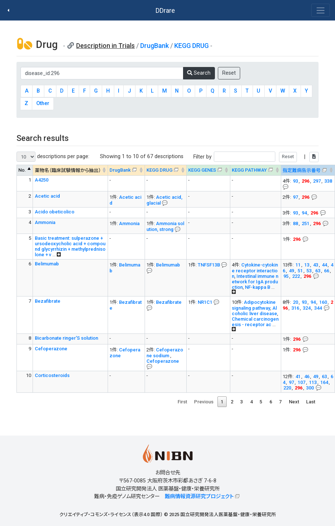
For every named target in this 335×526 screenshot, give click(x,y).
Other (42, 103)
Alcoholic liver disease (254, 310)
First (182, 401)
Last (310, 401)
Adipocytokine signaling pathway (254, 305)
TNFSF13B (209, 265)
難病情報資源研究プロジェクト (199, 496)
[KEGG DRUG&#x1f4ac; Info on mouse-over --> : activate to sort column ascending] (165, 170)
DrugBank (154, 45)
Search (199, 73)
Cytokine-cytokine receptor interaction (255, 270)
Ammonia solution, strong (165, 226)
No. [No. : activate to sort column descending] (22, 170)
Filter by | (256, 157)
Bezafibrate (47, 301)
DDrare (165, 10)
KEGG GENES (202, 170)
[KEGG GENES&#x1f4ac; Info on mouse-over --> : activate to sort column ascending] (208, 170)
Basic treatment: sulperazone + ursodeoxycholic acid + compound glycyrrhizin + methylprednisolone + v (70, 246)
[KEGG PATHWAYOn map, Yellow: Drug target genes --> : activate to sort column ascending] (255, 170)
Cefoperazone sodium (164, 352)
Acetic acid (47, 196)
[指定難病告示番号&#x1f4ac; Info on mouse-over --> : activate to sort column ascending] (308, 170)
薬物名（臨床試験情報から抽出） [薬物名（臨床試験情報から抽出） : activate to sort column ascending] (68, 170)
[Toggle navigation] (320, 10)
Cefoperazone (51, 348)
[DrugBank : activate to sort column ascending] (126, 170)
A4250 (41, 180)
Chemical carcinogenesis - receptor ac (255, 321)
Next (294, 401)
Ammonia (45, 222)
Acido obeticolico (54, 211)
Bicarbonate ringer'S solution (66, 338)
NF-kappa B (257, 287)
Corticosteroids (52, 375)
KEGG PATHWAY (249, 170)
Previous (203, 401)
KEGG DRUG (191, 45)
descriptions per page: (52, 157)
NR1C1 (205, 302)
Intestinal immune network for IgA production (255, 281)
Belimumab (47, 263)
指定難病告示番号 (302, 170)
